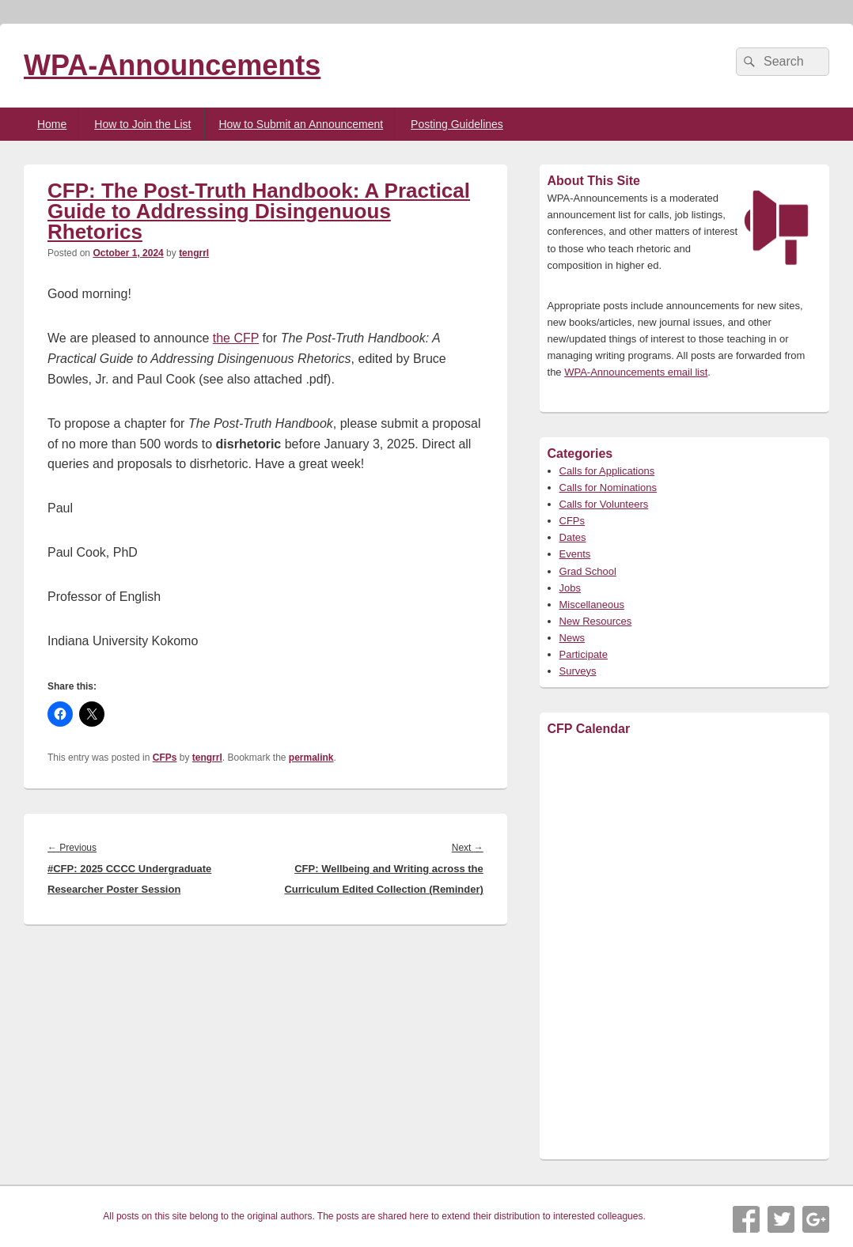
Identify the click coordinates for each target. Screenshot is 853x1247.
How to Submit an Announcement (300, 124)
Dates (572, 537)
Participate (583, 654)
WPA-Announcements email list (635, 372)
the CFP (236, 338)
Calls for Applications (607, 471)
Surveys (578, 671)
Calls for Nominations (608, 487)
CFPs (165, 757)
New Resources (595, 621)
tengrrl (194, 253)
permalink (311, 757)
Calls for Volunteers (604, 504)
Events (575, 554)
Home (51, 124)
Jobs (570, 588)
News (572, 638)
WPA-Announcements (172, 65)
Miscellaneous (591, 604)
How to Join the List (142, 124)
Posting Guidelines (457, 124)
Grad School (587, 571)
